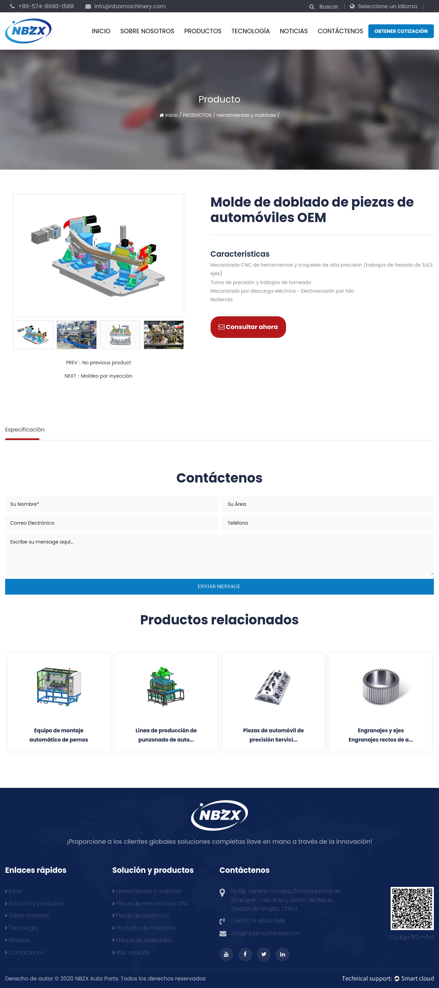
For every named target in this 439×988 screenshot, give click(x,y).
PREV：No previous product (98, 362)
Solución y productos (35, 903)
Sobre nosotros (147, 31)
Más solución (131, 952)
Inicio (101, 31)
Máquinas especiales (142, 940)
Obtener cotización (401, 31)
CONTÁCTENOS (340, 31)
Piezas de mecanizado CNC (151, 903)
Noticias (294, 31)
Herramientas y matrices (246, 115)
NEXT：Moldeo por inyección (98, 376)
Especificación (25, 430)
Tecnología (251, 31)
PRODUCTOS (203, 31)
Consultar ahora (248, 326)
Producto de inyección (144, 928)
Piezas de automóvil (140, 915)
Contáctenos (24, 952)
